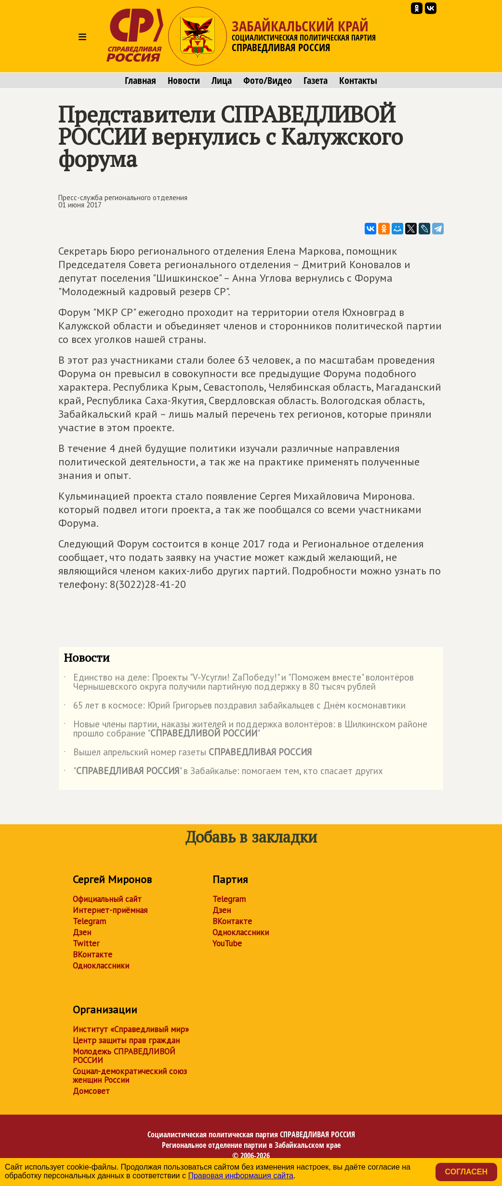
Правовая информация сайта (240, 1176)
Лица (221, 80)
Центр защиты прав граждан (126, 1040)
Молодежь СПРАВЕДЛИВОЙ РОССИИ (124, 1055)
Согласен (466, 1172)
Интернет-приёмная (110, 910)
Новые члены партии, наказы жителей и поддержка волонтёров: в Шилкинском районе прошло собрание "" (245, 729)
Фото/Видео (267, 80)
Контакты (358, 80)
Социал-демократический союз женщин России (130, 1075)
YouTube (227, 943)
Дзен (82, 932)
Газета (316, 80)
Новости (184, 80)
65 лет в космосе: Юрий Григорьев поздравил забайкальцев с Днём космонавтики (235, 707)
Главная (140, 80)
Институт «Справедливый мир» (131, 1029)
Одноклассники (101, 965)
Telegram (89, 921)
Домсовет (91, 1091)
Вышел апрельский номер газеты (188, 754)
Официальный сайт (107, 899)
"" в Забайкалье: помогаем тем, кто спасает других (223, 772)
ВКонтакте (92, 954)
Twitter (86, 943)
